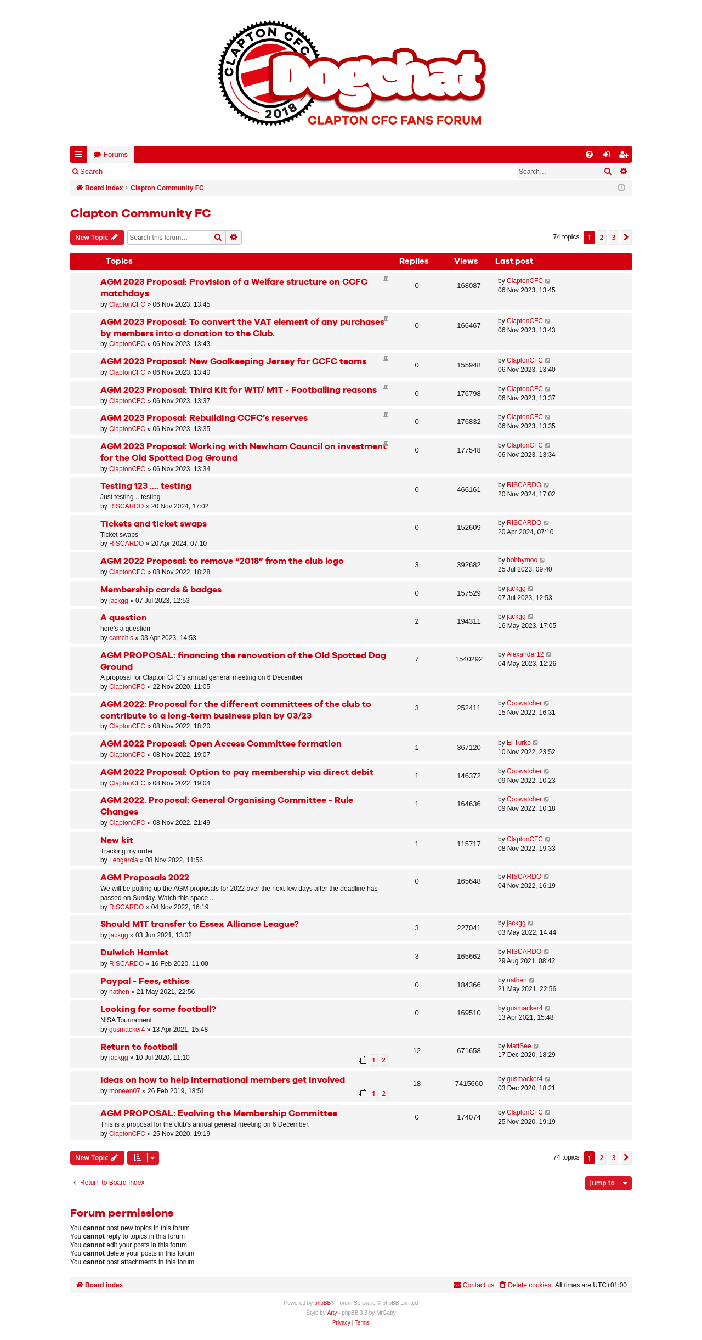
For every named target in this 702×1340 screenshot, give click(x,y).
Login (128, 171)
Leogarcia (123, 860)
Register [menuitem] (626, 156)
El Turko (519, 743)
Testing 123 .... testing (145, 486)
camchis (121, 638)
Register (165, 171)
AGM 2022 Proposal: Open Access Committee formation (221, 744)
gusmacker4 (127, 1029)
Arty (332, 1313)
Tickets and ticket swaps (153, 524)
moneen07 (124, 1091)
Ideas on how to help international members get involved (222, 1080)
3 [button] (614, 237)
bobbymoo (522, 560)
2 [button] (602, 237)
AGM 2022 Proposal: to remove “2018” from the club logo (222, 561)
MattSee (519, 1046)
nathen (119, 992)
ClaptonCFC (127, 304)
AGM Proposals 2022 (144, 878)
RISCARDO (126, 506)
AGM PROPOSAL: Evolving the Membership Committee (218, 1114)
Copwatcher (524, 703)
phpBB (322, 1303)
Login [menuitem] (609, 156)
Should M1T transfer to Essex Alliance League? (199, 924)
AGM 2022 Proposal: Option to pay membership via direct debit (236, 772)
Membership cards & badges (161, 590)
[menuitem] (589, 154)
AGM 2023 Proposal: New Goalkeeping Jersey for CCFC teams (233, 362)
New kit (116, 840)
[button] (626, 237)
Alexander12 (525, 654)
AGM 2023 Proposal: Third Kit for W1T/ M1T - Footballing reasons (238, 390)
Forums (116, 154)
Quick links (81, 156)
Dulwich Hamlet (134, 953)
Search (91, 171)
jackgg (118, 600)
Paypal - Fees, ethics (144, 981)
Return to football (138, 1047)
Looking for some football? (158, 1009)
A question (123, 618)
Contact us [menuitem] (473, 1285)
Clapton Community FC (140, 214)
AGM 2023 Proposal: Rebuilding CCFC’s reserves (204, 418)
